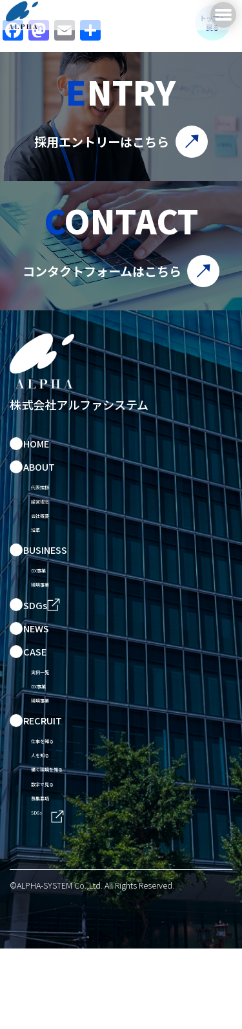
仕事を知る (55, 795)
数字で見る (55, 855)
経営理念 (50, 510)
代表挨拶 (50, 490)
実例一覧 (50, 709)
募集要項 (50, 875)
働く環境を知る (65, 835)
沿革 (40, 550)
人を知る (50, 815)
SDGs (42, 896)
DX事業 (46, 596)
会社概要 (50, 530)
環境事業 (50, 616)
